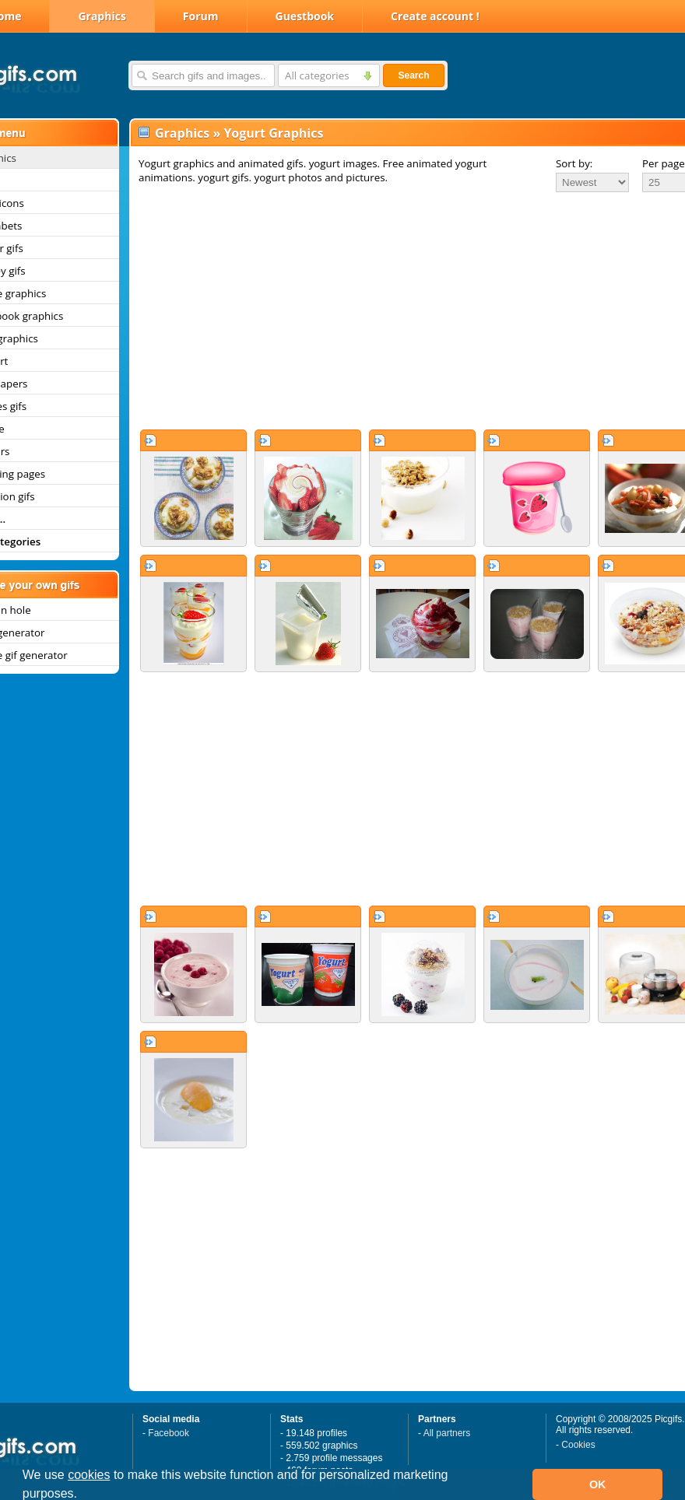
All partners (447, 1433)
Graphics (101, 16)
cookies (89, 1474)
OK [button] (597, 1484)
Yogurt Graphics (273, 133)
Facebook (168, 1433)
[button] (83, 1495)
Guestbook (305, 16)
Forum (201, 16)
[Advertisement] (392, 310)
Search (413, 75)
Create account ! (435, 16)
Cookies (578, 1444)
